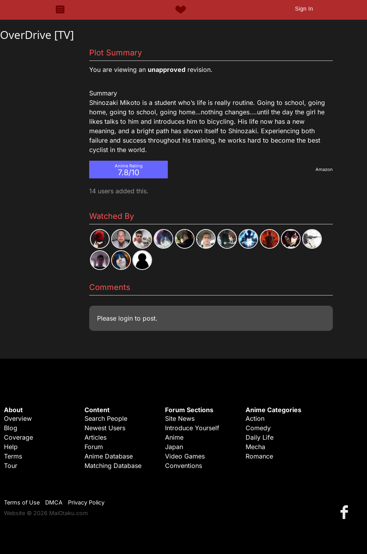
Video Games (185, 456)
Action (255, 418)
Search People (105, 418)
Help (11, 447)
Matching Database (112, 466)
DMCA (53, 502)
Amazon (324, 169)
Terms (13, 456)
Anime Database (108, 456)
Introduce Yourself (192, 428)
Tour (10, 466)
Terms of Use (22, 502)
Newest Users (104, 428)
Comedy (258, 428)
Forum (93, 447)
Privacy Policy (86, 502)
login (125, 318)
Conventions (183, 466)
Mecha (255, 447)
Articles (95, 437)
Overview (18, 418)
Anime (174, 437)
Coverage (18, 437)
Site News (180, 418)
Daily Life (259, 437)
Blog (10, 428)
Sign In (304, 9)
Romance (259, 456)
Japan (174, 447)
